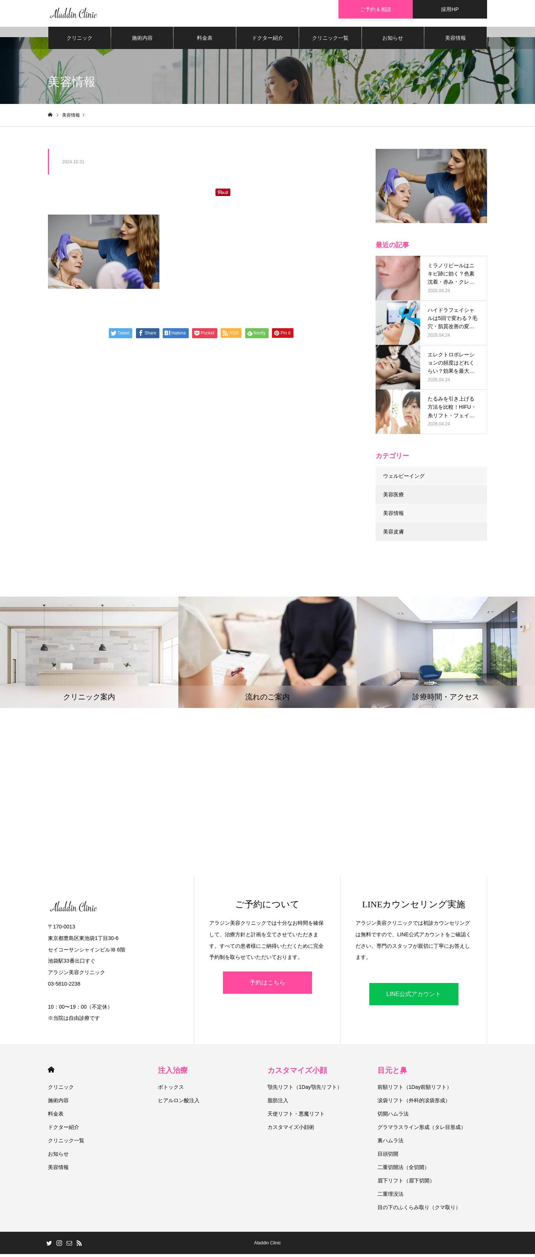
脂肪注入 (278, 1103)
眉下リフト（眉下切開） (406, 1183)
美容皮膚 (393, 535)
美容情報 (455, 41)
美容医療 (393, 497)
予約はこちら (267, 985)
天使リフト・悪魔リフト (296, 1117)
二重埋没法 (390, 1197)
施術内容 (142, 41)
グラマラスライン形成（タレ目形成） (421, 1130)
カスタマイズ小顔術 (291, 1130)
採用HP (449, 9)
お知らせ (392, 41)
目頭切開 (387, 1157)
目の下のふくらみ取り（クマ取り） (419, 1210)
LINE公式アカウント (413, 997)
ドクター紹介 (267, 41)
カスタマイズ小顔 (297, 1073)
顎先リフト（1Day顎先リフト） (305, 1090)
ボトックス (171, 1090)
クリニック (80, 41)
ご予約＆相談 (375, 9)
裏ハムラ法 (390, 1143)
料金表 (205, 41)
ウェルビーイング (404, 479)
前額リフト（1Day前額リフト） (414, 1090)
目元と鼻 (392, 1073)
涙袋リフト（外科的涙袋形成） (413, 1103)
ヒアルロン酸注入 (179, 1103)
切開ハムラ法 (393, 1117)
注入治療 (173, 1073)
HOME (51, 1073)
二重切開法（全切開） (403, 1170)
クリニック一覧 (330, 41)
